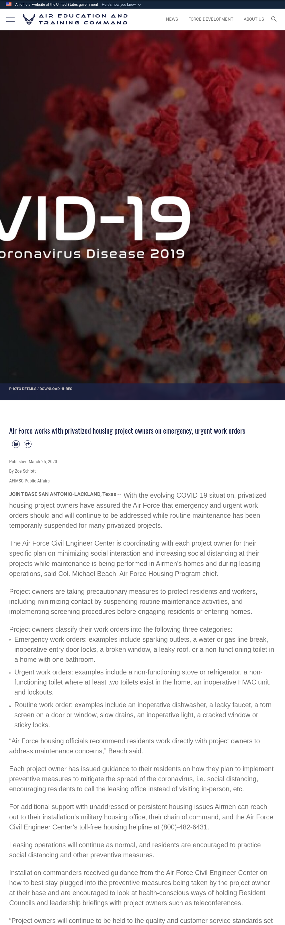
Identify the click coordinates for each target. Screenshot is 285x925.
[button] (122, 4)
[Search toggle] (275, 19)
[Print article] (16, 444)
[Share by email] (28, 444)
